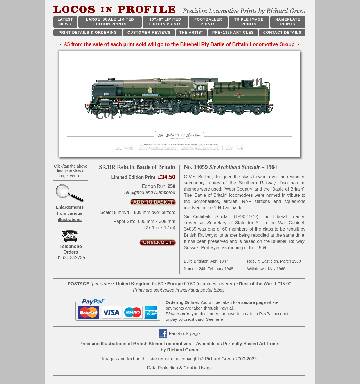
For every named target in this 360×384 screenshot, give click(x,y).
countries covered (215, 283)
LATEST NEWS (65, 21)
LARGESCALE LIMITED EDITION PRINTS (110, 21)
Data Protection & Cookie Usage (179, 367)
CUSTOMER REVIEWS (149, 32)
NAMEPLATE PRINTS (287, 21)
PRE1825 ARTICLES (233, 32)
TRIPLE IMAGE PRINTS (249, 21)
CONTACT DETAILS (282, 32)
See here (214, 319)
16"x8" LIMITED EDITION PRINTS (165, 21)
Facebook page (184, 333)
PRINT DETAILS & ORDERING (87, 32)
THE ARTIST (191, 32)
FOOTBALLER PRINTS (208, 21)
